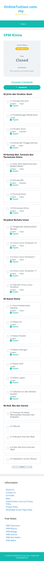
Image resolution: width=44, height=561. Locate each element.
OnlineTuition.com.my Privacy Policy (19, 502)
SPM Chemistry (13, 525)
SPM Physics (11, 528)
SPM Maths (11, 540)
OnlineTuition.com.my (21, 8)
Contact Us (11, 492)
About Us (10, 489)
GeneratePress (22, 557)
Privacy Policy (12, 506)
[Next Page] (31, 467)
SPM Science (11, 534)
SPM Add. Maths (13, 537)
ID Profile (10, 495)
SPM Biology (11, 531)
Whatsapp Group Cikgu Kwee (19, 509)
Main (8, 498)
